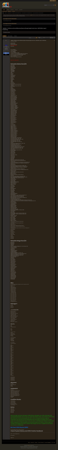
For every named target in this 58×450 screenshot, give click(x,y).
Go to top (53, 442)
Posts (4, 35)
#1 (54, 40)
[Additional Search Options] (53, 5)
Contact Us (32, 442)
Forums (4, 9)
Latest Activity (10, 35)
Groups (16, 9)
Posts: (4, 51)
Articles (12, 9)
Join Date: (4, 50)
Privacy (36, 442)
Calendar (13, 11)
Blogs (8, 9)
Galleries (20, 9)
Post (6, 54)
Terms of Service (41, 442)
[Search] (49, 5)
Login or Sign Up (53, 0)
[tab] (5, 36)
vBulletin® (29, 445)
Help (29, 442)
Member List (9, 11)
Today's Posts (5, 11)
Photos (15, 35)
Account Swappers (47, 442)
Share (6, 53)
